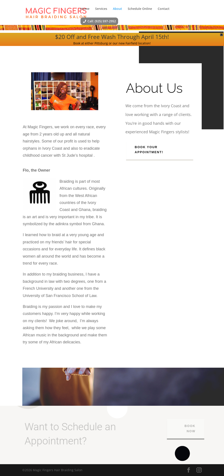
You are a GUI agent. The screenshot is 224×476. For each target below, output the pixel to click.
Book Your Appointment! (150, 149)
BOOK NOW (191, 428)
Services (101, 9)
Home (84, 9)
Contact (164, 9)
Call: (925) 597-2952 (99, 21)
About (117, 9)
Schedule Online (140, 9)
